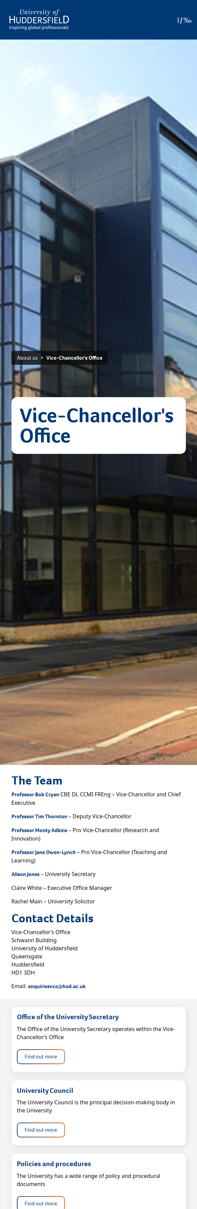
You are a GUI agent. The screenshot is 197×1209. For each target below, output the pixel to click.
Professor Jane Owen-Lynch (43, 852)
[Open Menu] (184, 20)
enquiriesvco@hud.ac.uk (56, 986)
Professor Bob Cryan (35, 794)
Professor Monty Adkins (39, 830)
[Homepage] (39, 19)
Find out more (41, 1056)
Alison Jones (25, 874)
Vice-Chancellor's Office (74, 357)
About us (27, 357)
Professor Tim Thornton (39, 816)
